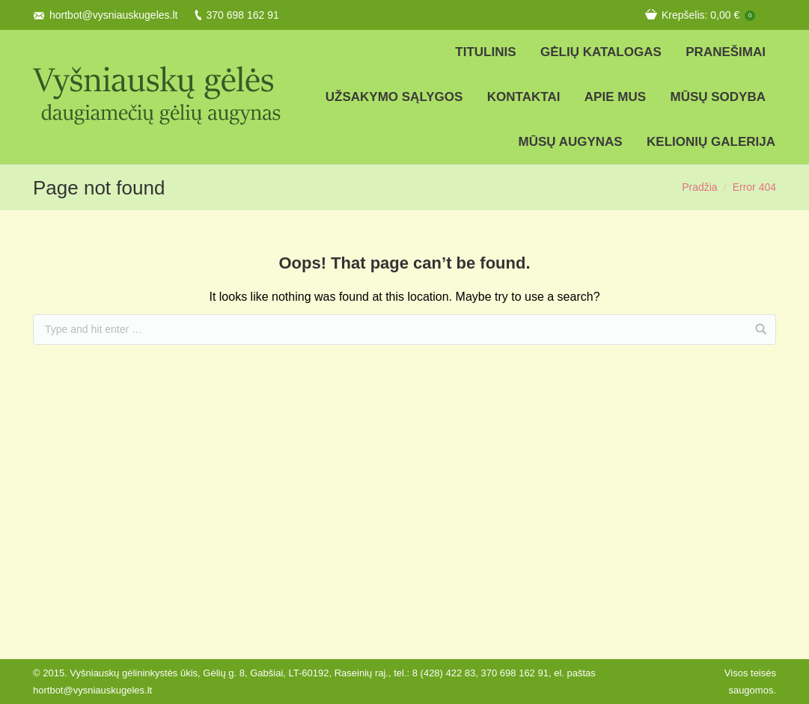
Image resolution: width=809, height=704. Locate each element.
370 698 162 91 (242, 15)
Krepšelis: (708, 15)
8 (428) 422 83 (444, 673)
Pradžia (699, 187)
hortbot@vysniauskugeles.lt (113, 15)
